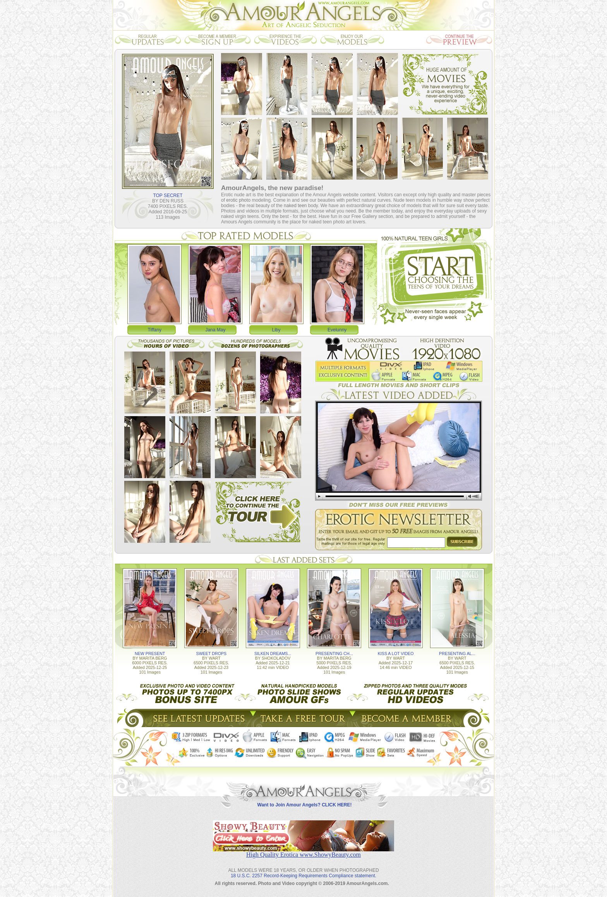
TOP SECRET (167, 195)
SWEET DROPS (211, 653)
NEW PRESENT (150, 653)
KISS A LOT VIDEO (396, 653)
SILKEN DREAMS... (272, 653)
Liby (276, 330)
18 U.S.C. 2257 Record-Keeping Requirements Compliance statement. (303, 875)
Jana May (215, 330)
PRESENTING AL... (457, 653)
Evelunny (337, 330)
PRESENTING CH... (334, 653)
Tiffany (154, 330)
